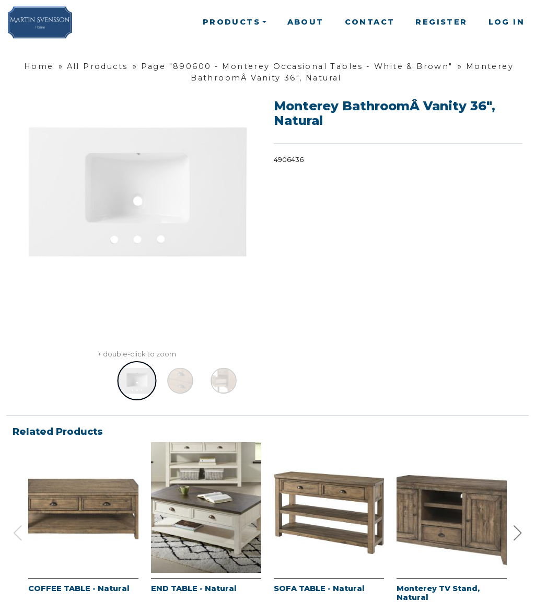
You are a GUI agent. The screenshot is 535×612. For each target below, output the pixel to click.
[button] (517, 533)
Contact (370, 22)
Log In (507, 22)
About (305, 22)
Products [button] (231, 22)
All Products (97, 66)
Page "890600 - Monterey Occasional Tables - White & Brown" (297, 66)
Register (441, 22)
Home (39, 66)
